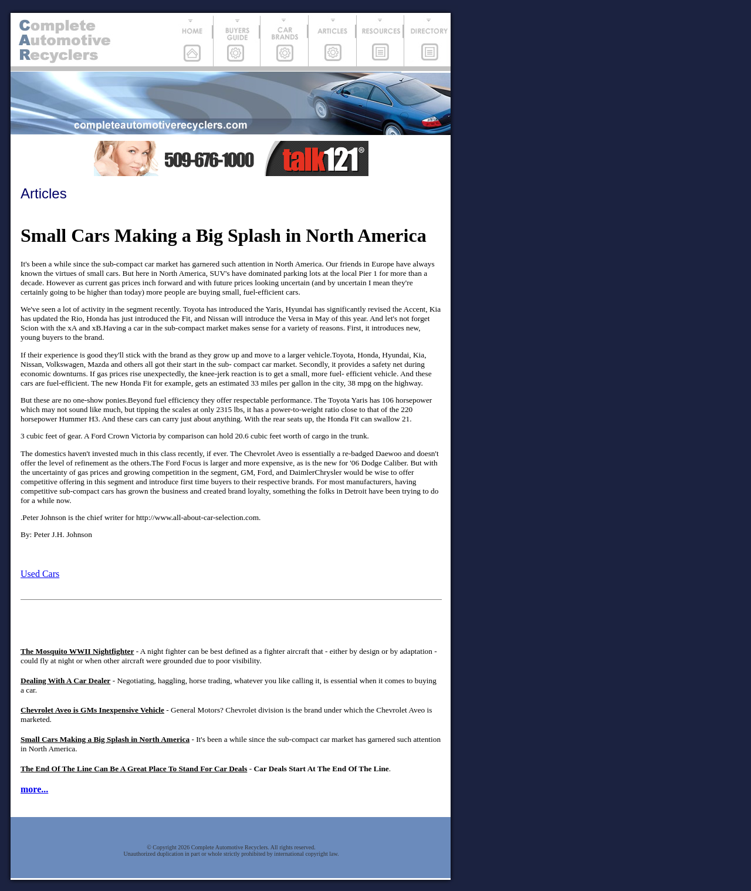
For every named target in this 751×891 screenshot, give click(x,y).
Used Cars (40, 574)
